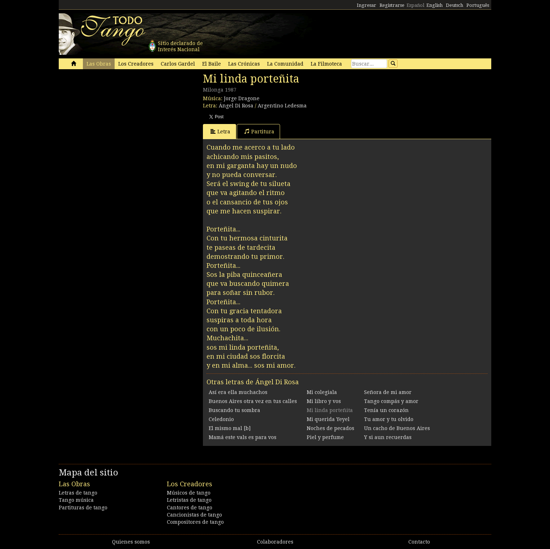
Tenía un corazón (386, 410)
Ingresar (366, 5)
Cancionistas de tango (194, 515)
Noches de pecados (330, 428)
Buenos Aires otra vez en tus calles (253, 401)
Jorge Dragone (242, 98)
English (434, 5)
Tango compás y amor (391, 401)
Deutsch (454, 5)
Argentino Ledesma (282, 106)
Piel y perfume (325, 437)
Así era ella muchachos (238, 392)
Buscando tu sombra (234, 410)
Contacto (419, 542)
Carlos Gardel (178, 64)
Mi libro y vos (324, 401)
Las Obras (99, 64)
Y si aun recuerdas (388, 437)
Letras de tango (78, 493)
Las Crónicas (244, 64)
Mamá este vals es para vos (242, 437)
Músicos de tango (188, 493)
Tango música (76, 500)
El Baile (211, 64)
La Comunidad (285, 64)
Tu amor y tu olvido (388, 419)
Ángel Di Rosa (236, 106)
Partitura (259, 131)
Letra (220, 131)
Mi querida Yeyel (328, 419)
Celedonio (221, 419)
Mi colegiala (322, 392)
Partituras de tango (83, 507)
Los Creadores (136, 64)
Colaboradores (275, 542)
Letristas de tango (189, 500)
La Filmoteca (326, 64)
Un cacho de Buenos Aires (397, 428)
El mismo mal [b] (229, 428)
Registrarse (392, 5)
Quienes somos (131, 542)
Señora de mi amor (388, 392)
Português (477, 5)
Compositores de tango (195, 522)
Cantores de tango (189, 507)
